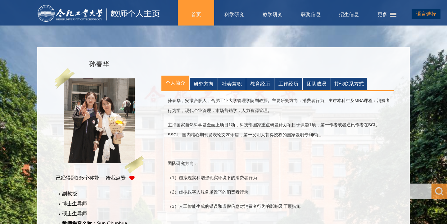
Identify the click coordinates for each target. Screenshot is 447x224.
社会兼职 (232, 83)
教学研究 (272, 14)
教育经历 (260, 83)
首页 (196, 14)
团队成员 (317, 83)
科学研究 (234, 14)
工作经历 (288, 83)
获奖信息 (311, 14)
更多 (382, 14)
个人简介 (175, 83)
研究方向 (204, 83)
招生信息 (349, 14)
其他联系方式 (349, 83)
